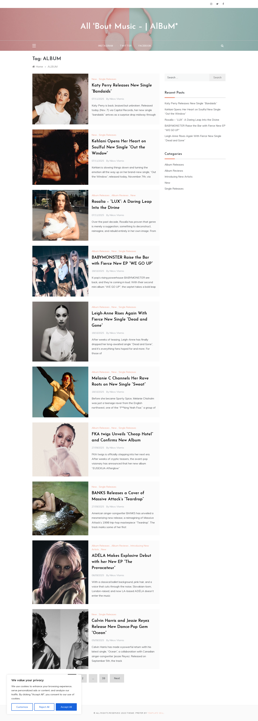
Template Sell (155, 713)
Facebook (144, 45)
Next (117, 678)
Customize (22, 706)
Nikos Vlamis (117, 98)
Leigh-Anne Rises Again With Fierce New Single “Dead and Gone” (119, 319)
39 (103, 678)
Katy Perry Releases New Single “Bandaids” (191, 103)
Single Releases (107, 79)
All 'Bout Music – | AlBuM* (129, 27)
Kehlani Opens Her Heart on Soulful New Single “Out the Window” (119, 147)
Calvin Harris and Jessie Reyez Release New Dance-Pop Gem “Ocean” (120, 627)
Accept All (66, 706)
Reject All (44, 706)
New (94, 79)
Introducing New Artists (179, 176)
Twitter (126, 45)
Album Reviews (120, 195)
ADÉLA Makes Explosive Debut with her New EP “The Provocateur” (121, 562)
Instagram (105, 45)
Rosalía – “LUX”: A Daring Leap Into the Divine (192, 119)
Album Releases (101, 195)
